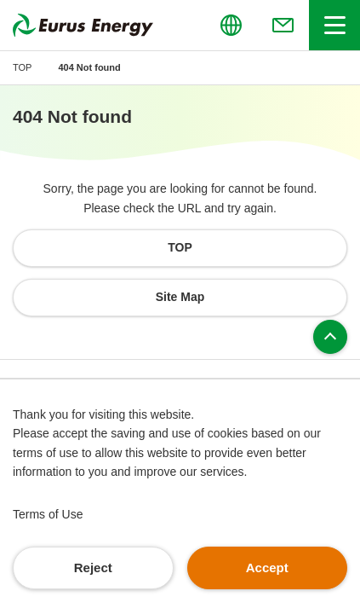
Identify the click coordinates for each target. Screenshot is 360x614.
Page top (330, 337)
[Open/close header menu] (334, 25)
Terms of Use (48, 514)
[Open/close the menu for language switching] (230, 25)
